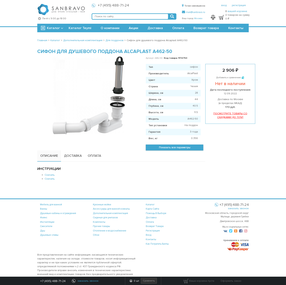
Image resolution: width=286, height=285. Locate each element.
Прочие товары (101, 226)
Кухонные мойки (102, 204)
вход (224, 5)
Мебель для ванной (51, 204)
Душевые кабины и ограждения (58, 213)
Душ (42, 230)
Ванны (43, 208)
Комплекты (99, 222)
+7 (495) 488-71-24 (113, 5)
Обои (96, 234)
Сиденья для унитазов (105, 217)
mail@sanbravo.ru (193, 12)
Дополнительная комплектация (110, 213)
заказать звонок (238, 208)
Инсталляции (47, 222)
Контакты (235, 28)
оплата (150, 222)
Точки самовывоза (193, 5)
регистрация (239, 5)
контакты (151, 239)
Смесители (46, 226)
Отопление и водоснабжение (109, 230)
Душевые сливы (49, 234)
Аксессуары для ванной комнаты (111, 208)
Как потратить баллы (157, 243)
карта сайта (152, 208)
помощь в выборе (156, 213)
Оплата (178, 28)
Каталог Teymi (80, 28)
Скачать (50, 174)
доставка (151, 217)
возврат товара (155, 226)
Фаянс (43, 217)
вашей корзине (237, 11)
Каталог (53, 28)
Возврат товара (206, 28)
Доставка (155, 28)
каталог (150, 204)
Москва (198, 18)
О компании (110, 28)
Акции (133, 28)
